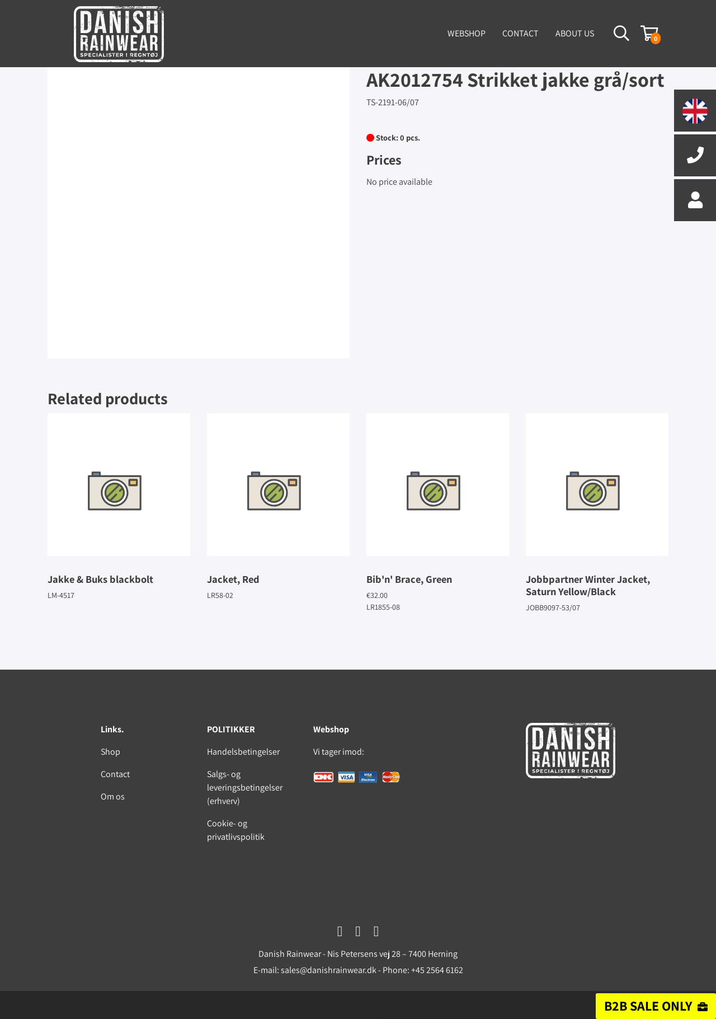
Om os (113, 796)
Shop (110, 752)
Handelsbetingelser (243, 752)
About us (574, 33)
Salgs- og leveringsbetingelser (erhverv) (244, 787)
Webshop (466, 33)
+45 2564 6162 (437, 970)
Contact (520, 33)
